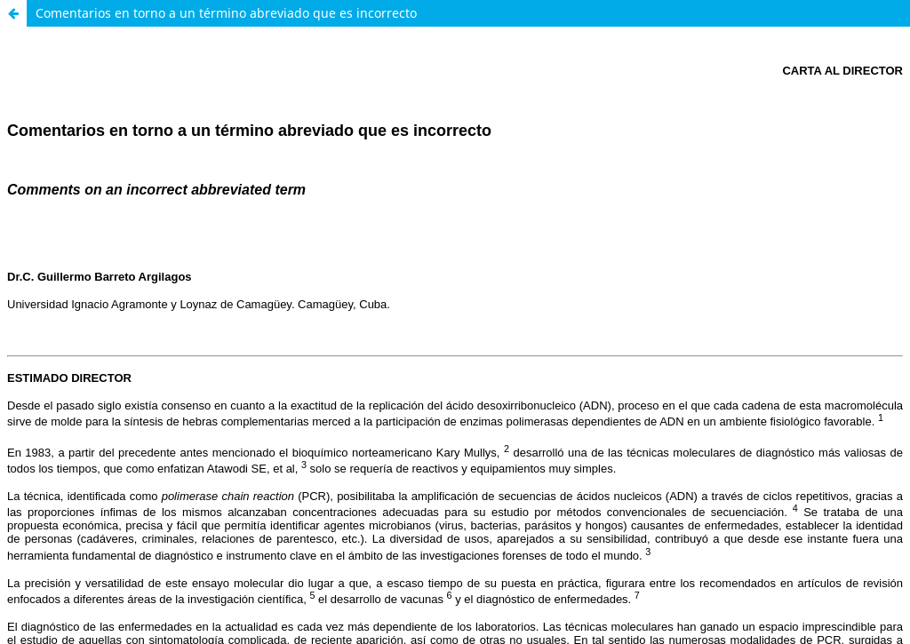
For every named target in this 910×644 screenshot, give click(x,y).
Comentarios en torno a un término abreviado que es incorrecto (226, 12)
